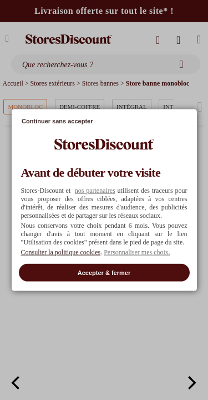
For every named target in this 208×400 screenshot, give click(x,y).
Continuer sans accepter (57, 121)
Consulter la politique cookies (61, 252)
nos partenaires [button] (95, 190)
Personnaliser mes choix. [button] (137, 252)
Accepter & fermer (104, 272)
